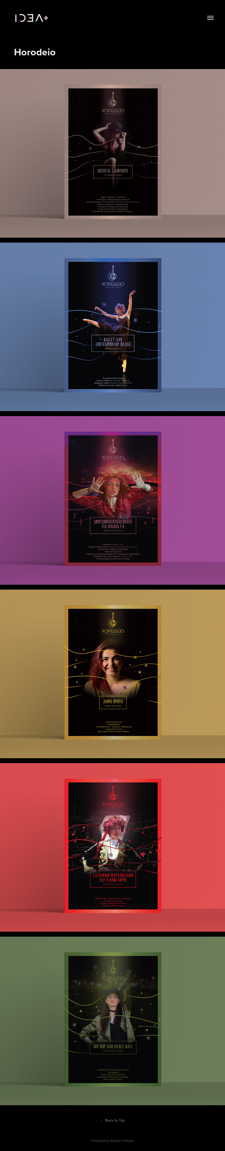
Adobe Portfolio (122, 1140)
